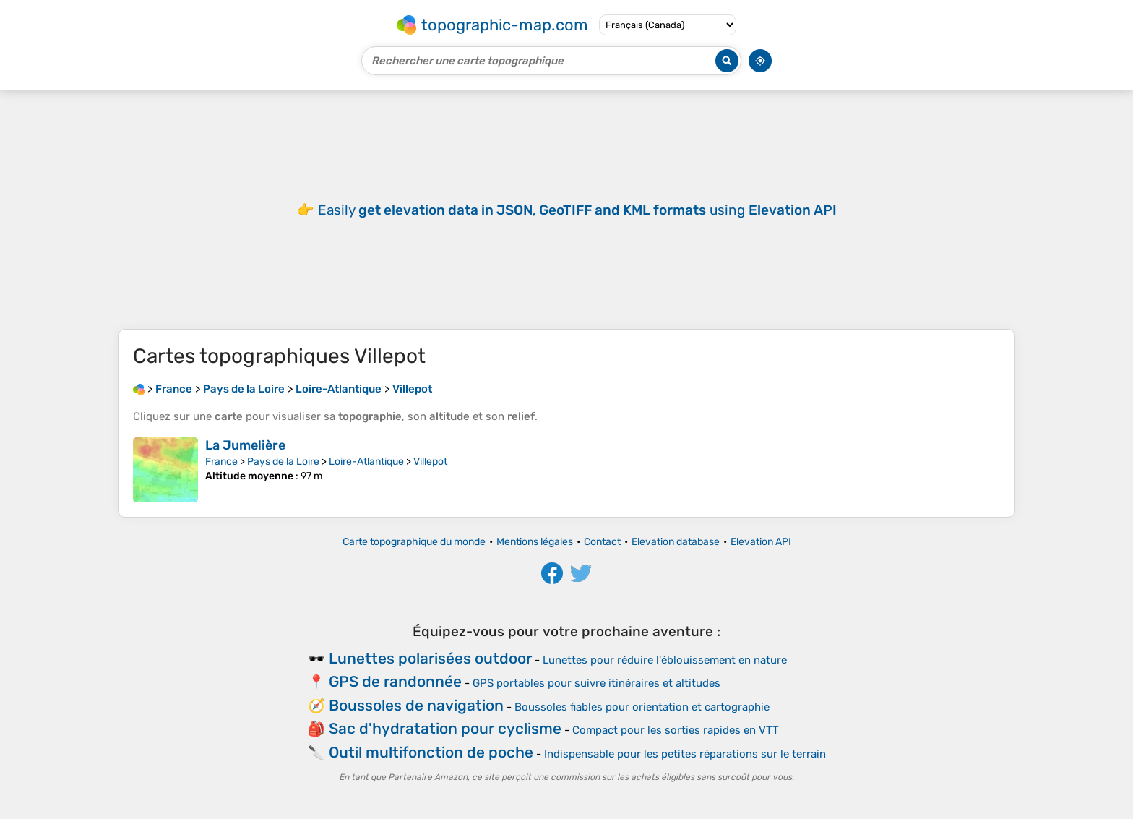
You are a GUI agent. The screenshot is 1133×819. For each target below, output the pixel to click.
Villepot (430, 461)
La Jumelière (245, 445)
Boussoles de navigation (416, 705)
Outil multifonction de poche (431, 752)
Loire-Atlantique (366, 461)
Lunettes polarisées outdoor (430, 658)
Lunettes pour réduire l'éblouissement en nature (665, 659)
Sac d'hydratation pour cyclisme (445, 728)
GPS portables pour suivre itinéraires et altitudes (596, 683)
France (221, 461)
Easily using (577, 210)
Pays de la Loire (283, 461)
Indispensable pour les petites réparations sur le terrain (685, 753)
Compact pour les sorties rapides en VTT (675, 730)
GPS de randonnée (395, 681)
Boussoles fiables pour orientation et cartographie (642, 706)
